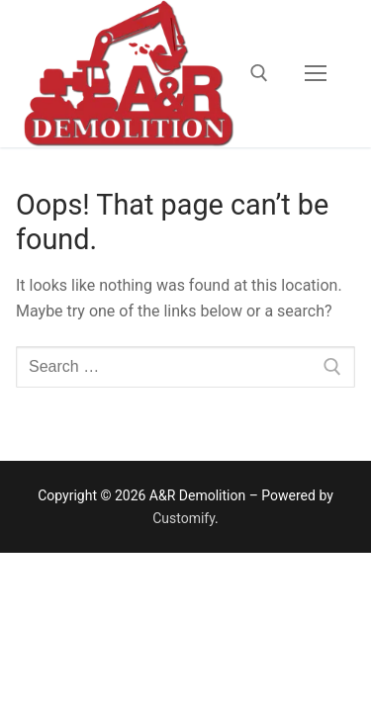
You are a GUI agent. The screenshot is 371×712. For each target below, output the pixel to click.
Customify (183, 518)
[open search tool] (259, 73)
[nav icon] (315, 73)
